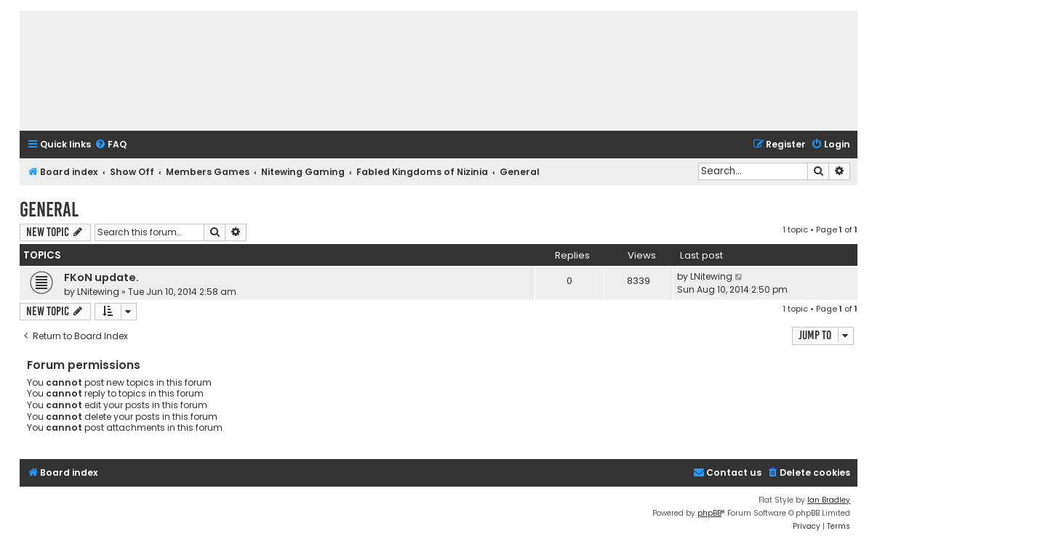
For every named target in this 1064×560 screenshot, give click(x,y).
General (49, 209)
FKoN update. (101, 277)
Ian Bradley (828, 500)
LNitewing (98, 291)
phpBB (709, 513)
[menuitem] (111, 145)
